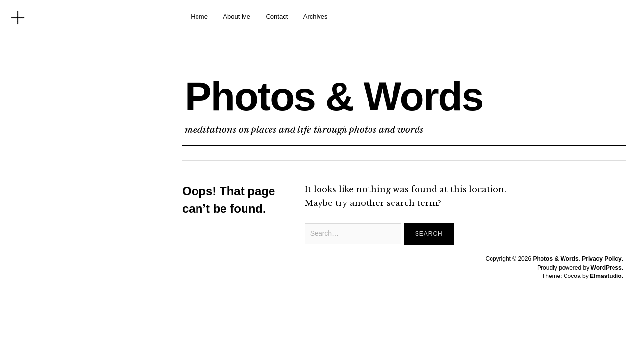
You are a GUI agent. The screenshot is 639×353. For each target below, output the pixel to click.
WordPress (606, 267)
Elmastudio (606, 276)
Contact (277, 16)
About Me (236, 16)
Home (199, 16)
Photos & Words (334, 96)
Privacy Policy (601, 258)
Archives (315, 16)
